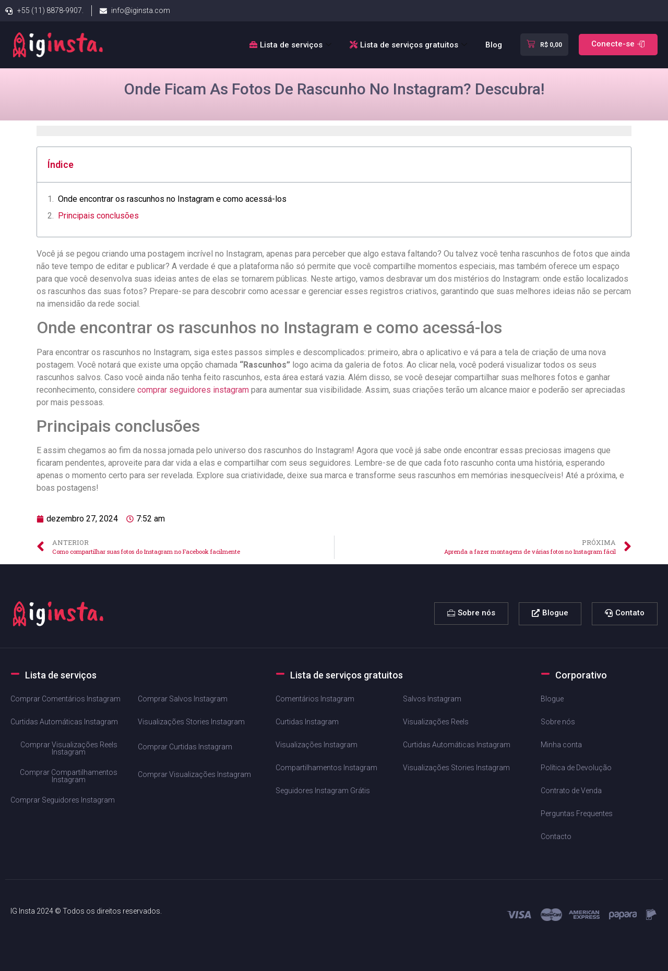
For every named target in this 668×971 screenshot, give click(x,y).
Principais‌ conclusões (98, 216)
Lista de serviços (291, 45)
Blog (493, 45)
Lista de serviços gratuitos (410, 45)
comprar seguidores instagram (193, 390)
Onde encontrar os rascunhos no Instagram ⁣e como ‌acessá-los (172, 199)
